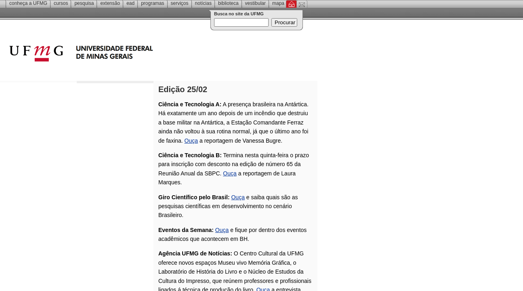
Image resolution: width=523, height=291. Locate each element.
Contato (301, 4)
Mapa (278, 3)
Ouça (191, 140)
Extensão (110, 3)
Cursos (61, 3)
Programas (152, 3)
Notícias (203, 3)
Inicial (291, 4)
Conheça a (28, 3)
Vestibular (255, 3)
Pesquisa (84, 3)
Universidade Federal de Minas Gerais (127, 54)
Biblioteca (228, 3)
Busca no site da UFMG (239, 13)
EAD (130, 3)
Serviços (180, 3)
